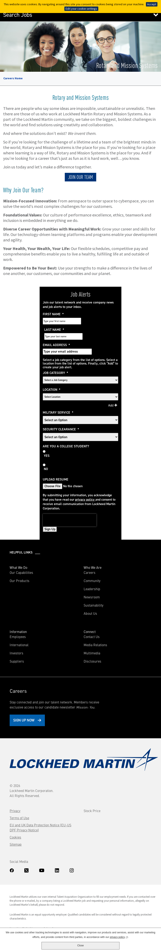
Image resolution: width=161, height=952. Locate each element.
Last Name (92, 314)
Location (54, 374)
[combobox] (80, 381)
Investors (23, 637)
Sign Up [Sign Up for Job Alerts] (52, 514)
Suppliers (17, 645)
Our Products (20, 565)
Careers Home (13, 78)
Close (80, 945)
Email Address (58, 330)
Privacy (15, 795)
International (19, 629)
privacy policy (87, 484)
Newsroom (92, 581)
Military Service (60, 397)
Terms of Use (20, 802)
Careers (89, 557)
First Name (55, 314)
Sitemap (16, 829)
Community (92, 565)
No (48, 454)
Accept (151, 4)
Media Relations (95, 629)
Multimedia (92, 637)
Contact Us (92, 621)
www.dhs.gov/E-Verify (29, 923)
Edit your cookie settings (81, 8)
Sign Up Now (24, 705)
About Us (90, 598)
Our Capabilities (22, 557)
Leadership (92, 573)
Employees (18, 621)
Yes (49, 440)
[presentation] (72, 505)
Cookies (16, 821)
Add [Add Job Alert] (108, 390)
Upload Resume (58, 464)
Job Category (57, 357)
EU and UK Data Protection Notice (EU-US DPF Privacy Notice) (41, 812)
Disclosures (92, 645)
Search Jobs (17, 15)
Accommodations (42, 913)
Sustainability (93, 589)
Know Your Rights (20, 913)
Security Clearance (63, 414)
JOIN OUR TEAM (80, 176)
